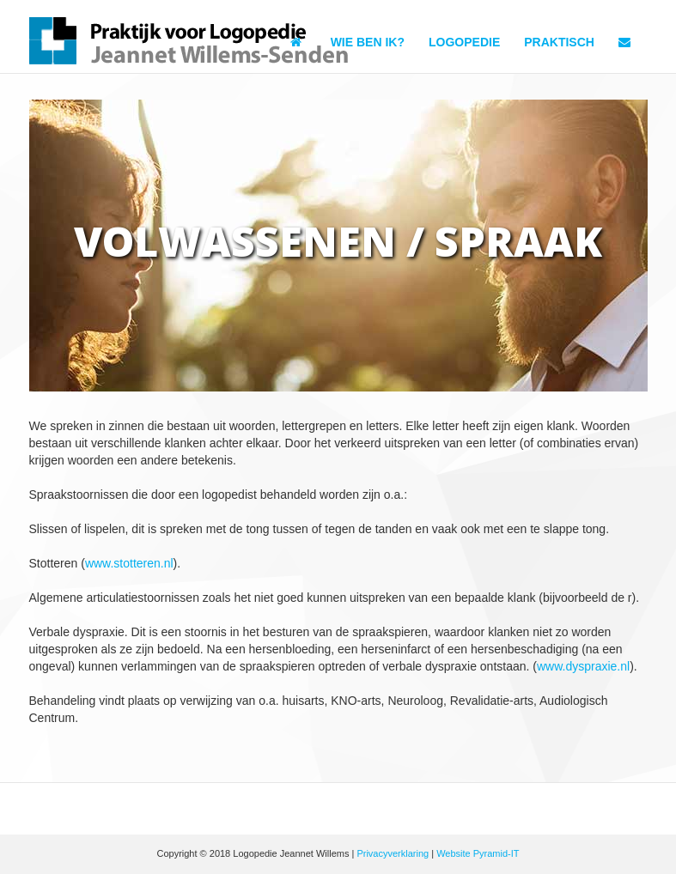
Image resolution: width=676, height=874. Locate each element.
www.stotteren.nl (129, 563)
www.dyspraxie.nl (583, 666)
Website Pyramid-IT (477, 853)
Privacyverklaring (392, 853)
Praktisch (559, 42)
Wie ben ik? (368, 42)
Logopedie (464, 42)
